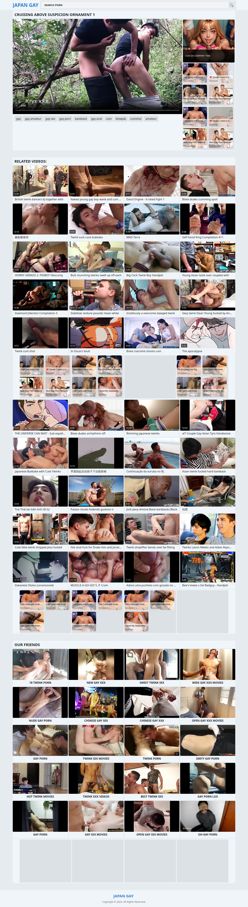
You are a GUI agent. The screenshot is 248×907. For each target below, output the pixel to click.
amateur (151, 119)
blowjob (121, 119)
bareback (81, 119)
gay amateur (33, 119)
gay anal (96, 119)
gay (18, 119)
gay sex (50, 119)
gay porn (65, 119)
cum (109, 119)
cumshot (136, 119)
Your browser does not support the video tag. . (97, 66)
